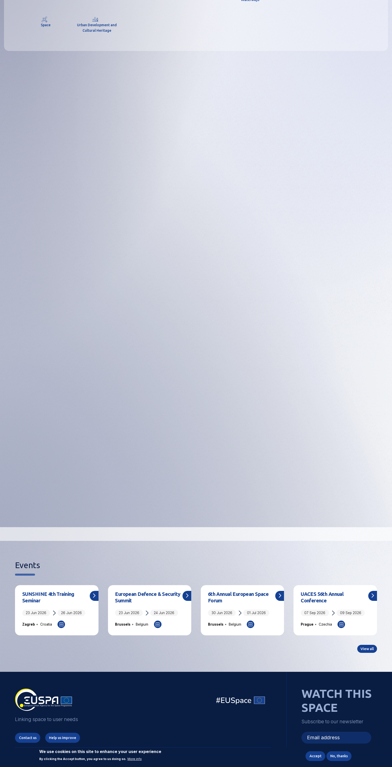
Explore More (196, 158)
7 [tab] (218, 229)
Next (384, 135)
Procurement (133, 512)
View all (365, 422)
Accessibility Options (335, 16)
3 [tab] (184, 229)
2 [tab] (175, 229)
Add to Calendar (61, 639)
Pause (234, 230)
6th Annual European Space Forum (235, 611)
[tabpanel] (196, 135)
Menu (374, 16)
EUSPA (154, 130)
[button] (361, 16)
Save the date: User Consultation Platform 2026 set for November (52, 354)
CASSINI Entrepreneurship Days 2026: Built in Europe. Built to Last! (238, 358)
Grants (217, 512)
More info (135, 757)
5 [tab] (201, 229)
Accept (309, 755)
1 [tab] (162, 229)
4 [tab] (192, 229)
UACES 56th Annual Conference (326, 611)
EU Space (240, 717)
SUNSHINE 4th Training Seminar (52, 611)
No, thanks (337, 755)
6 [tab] (210, 229)
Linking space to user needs (294, 16)
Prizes (309, 512)
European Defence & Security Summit (142, 611)
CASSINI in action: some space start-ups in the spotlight (145, 354)
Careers (33, 512)
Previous (8, 135)
